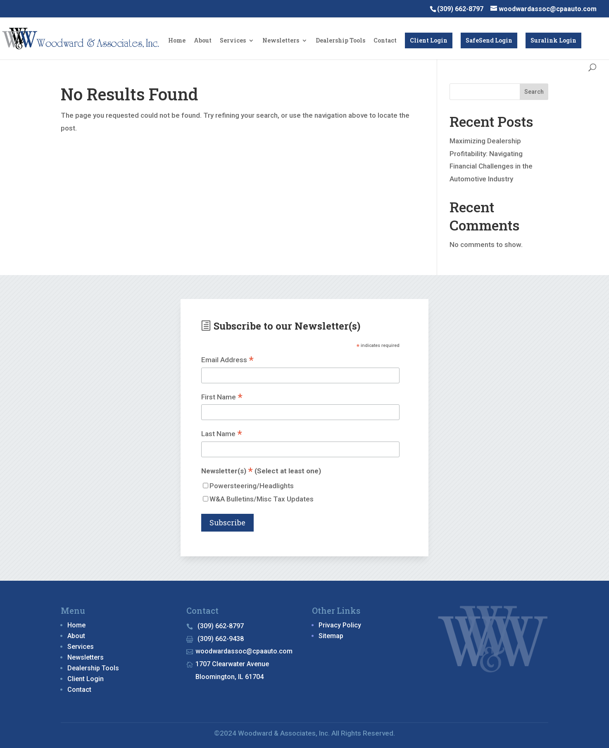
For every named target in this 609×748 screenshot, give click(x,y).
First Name (222, 398)
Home (177, 41)
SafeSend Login (489, 40)
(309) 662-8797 (220, 626)
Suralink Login (553, 40)
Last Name (221, 434)
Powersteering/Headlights (251, 486)
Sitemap (331, 636)
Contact (385, 41)
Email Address (227, 360)
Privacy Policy (340, 625)
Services (233, 41)
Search (534, 91)
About (203, 41)
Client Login (428, 40)
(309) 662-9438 (220, 639)
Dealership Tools (340, 41)
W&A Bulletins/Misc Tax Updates (261, 499)
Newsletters (280, 41)
